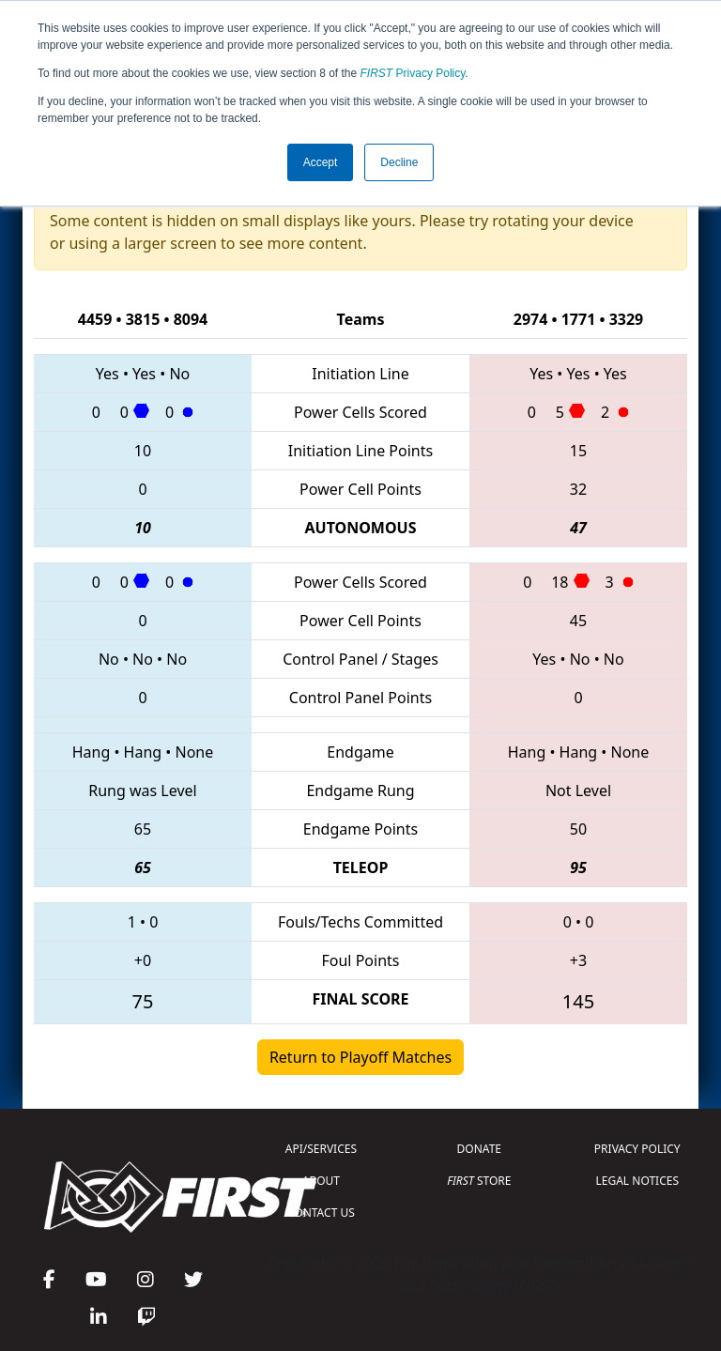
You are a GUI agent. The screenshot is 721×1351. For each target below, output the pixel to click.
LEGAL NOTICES (638, 1181)
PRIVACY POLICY (637, 1149)
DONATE (479, 1149)
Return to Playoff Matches (360, 1057)
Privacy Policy (413, 73)
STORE (479, 1181)
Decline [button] (399, 162)
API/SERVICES (321, 1149)
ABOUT (321, 1181)
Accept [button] (320, 162)
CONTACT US (321, 1213)
